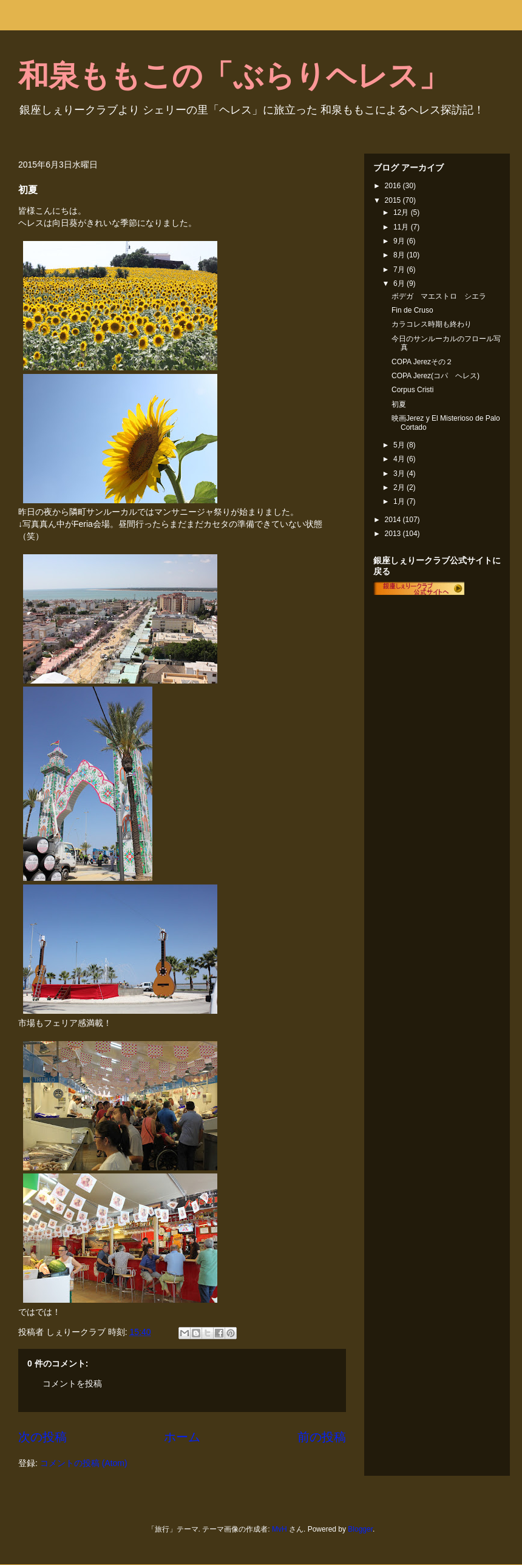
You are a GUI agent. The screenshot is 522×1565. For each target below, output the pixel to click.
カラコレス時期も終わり (432, 324)
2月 (400, 487)
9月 (400, 241)
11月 (402, 227)
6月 (400, 283)
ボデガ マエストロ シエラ (439, 296)
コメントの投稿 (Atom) (83, 1463)
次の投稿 (42, 1437)
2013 (394, 533)
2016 (394, 186)
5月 (400, 445)
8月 (400, 255)
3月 (400, 473)
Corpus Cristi (412, 389)
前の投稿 (321, 1437)
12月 (402, 212)
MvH (279, 1529)
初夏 (399, 404)
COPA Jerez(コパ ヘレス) (436, 376)
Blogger (360, 1529)
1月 (400, 501)
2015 (394, 200)
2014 (394, 519)
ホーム (182, 1437)
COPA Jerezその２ (422, 362)
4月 (400, 459)
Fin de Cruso (412, 310)
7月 (400, 269)
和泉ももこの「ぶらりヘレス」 (233, 76)
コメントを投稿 (72, 1383)
